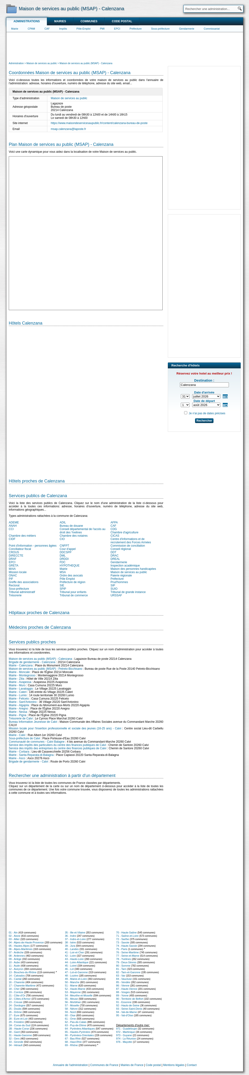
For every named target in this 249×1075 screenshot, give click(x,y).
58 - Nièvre (71, 1008)
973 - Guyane (124, 1035)
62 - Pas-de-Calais (75, 1022)
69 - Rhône (71, 1045)
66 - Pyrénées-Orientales (79, 1035)
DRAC (115, 555)
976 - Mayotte (124, 1041)
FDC (63, 562)
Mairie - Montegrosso (22, 675)
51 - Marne (71, 985)
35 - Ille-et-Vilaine (75, 932)
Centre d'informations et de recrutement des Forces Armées (131, 540)
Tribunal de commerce (74, 595)
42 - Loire (70, 955)
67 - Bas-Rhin (73, 1038)
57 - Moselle (72, 1005)
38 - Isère (70, 942)
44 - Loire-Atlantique (76, 962)
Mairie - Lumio (18, 695)
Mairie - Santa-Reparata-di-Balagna (31, 755)
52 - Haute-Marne (75, 988)
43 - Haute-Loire (74, 959)
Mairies (60, 21)
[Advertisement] (125, 46)
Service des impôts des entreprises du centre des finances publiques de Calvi (57, 748)
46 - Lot (69, 969)
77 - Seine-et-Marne (127, 955)
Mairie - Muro (17, 685)
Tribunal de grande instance (128, 592)
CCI (11, 529)
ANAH (13, 525)
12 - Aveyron (16, 969)
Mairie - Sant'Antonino (23, 702)
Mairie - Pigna (17, 715)
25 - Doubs (15, 1008)
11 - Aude (14, 965)
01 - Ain (13, 932)
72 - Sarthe (122, 939)
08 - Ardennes (17, 955)
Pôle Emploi (67, 578)
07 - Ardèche (16, 952)
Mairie (14, 28)
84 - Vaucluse (124, 978)
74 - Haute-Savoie (126, 945)
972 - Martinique (125, 1031)
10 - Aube (14, 962)
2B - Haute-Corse (19, 1028)
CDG (114, 529)
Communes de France (104, 1065)
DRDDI (64, 559)
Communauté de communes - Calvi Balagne (36, 741)
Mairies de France (132, 1065)
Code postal (122, 21)
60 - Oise (70, 1015)
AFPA (114, 522)
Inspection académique (125, 565)
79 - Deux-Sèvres (126, 962)
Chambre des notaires (74, 535)
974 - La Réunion (126, 1038)
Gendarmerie (186, 28)
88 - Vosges (123, 992)
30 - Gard (14, 1031)
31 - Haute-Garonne (20, 1035)
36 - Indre (70, 935)
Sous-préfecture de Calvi (24, 738)
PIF (11, 578)
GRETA (13, 565)
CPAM (31, 28)
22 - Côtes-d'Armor (20, 998)
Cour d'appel (68, 549)
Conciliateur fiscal (20, 549)
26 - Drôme (15, 1012)
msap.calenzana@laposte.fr (68, 129)
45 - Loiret (71, 965)
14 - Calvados (17, 975)
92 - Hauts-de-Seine (127, 1005)
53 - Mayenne (73, 992)
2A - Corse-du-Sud (19, 1025)
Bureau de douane (71, 525)
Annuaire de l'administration (70, 1065)
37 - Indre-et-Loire (75, 939)
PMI (102, 28)
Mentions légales (173, 1065)
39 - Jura (70, 945)
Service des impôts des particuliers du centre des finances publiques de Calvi (57, 745)
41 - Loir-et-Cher (74, 952)
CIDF (12, 539)
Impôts (63, 28)
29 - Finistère (16, 1022)
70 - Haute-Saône (126, 932)
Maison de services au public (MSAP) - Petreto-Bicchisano (45, 668)
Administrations (26, 21)
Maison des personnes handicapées (133, 569)
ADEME (14, 522)
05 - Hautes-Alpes (19, 945)
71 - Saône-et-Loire (127, 935)
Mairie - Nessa (18, 712)
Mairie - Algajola (19, 705)
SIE (62, 585)
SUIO (114, 588)
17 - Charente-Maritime (22, 985)
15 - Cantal (15, 978)
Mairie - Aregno (18, 708)
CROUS (14, 552)
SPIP (63, 588)
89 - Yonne (122, 995)
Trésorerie (15, 595)
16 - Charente (17, 982)
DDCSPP (65, 552)
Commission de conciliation (128, 545)
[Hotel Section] (86, 400)
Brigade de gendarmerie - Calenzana (32, 662)
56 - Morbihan (73, 1002)
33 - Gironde (16, 1041)
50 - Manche (72, 982)
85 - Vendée (123, 982)
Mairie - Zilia (16, 678)
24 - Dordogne (17, 1005)
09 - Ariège (15, 959)
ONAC (13, 575)
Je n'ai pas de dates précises (207, 413)
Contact (191, 1065)
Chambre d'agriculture (124, 532)
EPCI (117, 28)
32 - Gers (14, 1038)
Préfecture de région (72, 582)
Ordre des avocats (71, 575)
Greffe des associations (23, 582)
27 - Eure (14, 1015)
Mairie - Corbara (19, 751)
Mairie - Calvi (17, 735)
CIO (62, 539)
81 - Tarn (121, 969)
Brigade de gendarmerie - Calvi (28, 761)
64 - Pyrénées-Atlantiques (80, 1028)
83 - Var (120, 975)
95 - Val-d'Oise (124, 1015)
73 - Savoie (122, 942)
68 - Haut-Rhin (73, 1041)
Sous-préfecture (160, 28)
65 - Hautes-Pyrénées (77, 1031)
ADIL (63, 522)
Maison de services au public (69, 98)
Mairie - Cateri (18, 692)
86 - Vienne (122, 985)
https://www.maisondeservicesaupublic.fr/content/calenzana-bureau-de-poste (99, 123)
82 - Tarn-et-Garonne (128, 972)
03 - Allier (14, 939)
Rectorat (14, 585)
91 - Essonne (124, 1002)
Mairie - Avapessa (20, 682)
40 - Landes (72, 949)
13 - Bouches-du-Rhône (22, 972)
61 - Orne (70, 1018)
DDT (113, 552)
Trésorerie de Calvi (21, 718)
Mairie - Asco (17, 758)
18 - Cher (14, 988)
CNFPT (64, 545)
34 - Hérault (15, 1045)
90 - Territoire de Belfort (129, 998)
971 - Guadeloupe (126, 1028)
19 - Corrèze (16, 992)
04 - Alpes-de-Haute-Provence (26, 942)
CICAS (115, 535)
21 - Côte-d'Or (17, 995)
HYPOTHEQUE (70, 565)
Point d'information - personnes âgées (33, 545)
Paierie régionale (121, 575)
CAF (47, 28)
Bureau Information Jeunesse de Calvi (33, 721)
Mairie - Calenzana (21, 665)
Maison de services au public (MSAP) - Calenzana (40, 658)
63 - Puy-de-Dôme (75, 1025)
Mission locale (18, 572)
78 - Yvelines (123, 959)
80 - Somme (123, 965)
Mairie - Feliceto (19, 698)
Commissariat (212, 28)
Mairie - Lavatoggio (21, 688)
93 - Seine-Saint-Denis (129, 1008)
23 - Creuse (15, 1002)
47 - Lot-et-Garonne (76, 972)
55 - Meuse (71, 998)
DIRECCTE (16, 555)
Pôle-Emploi (83, 28)
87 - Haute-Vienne (126, 988)
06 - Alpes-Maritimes (20, 949)
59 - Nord (70, 1012)
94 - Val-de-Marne (126, 1012)
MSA (63, 572)
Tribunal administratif (22, 592)
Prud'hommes (119, 582)
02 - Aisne (14, 935)
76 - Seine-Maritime (127, 952)
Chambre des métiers (22, 535)
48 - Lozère (71, 975)
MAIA (12, 569)
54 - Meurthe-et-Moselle (79, 995)
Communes (88, 21)
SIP (113, 585)
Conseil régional (121, 549)
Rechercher (204, 420)
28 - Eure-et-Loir (18, 1018)
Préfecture (136, 28)
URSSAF (116, 595)
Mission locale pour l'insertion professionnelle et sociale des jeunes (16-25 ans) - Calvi (65, 728)
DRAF (13, 559)
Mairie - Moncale (19, 672)
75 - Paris (121, 949)
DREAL (115, 559)
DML (63, 555)
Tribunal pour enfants (73, 592)
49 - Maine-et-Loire (76, 978)
